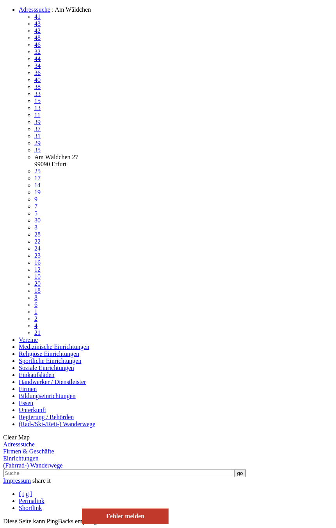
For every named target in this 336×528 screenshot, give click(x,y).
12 (37, 269)
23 (37, 255)
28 (37, 234)
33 (37, 94)
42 (37, 30)
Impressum (17, 480)
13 (37, 108)
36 (37, 72)
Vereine (28, 339)
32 (37, 51)
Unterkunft (32, 410)
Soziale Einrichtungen (46, 367)
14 (37, 185)
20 (37, 283)
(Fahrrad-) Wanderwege (33, 465)
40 (37, 79)
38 (37, 87)
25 (37, 171)
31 (37, 136)
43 (37, 23)
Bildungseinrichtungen (47, 396)
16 (37, 262)
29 (37, 143)
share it (41, 480)
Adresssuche (34, 9)
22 (37, 241)
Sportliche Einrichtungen (50, 360)
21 (37, 332)
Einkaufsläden (37, 375)
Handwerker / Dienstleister (52, 382)
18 (37, 290)
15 (37, 101)
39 (37, 122)
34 (37, 65)
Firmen (28, 389)
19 (37, 192)
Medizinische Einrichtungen (54, 346)
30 (37, 220)
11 (37, 115)
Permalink (31, 501)
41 (37, 16)
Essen (26, 403)
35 (37, 150)
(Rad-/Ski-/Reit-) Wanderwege (57, 424)
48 (37, 37)
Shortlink (30, 508)
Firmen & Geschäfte (28, 451)
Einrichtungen (21, 458)
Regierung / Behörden (46, 417)
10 (37, 276)
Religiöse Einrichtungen (49, 353)
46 (37, 44)
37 (37, 129)
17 (37, 178)
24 (37, 248)
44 (37, 58)
